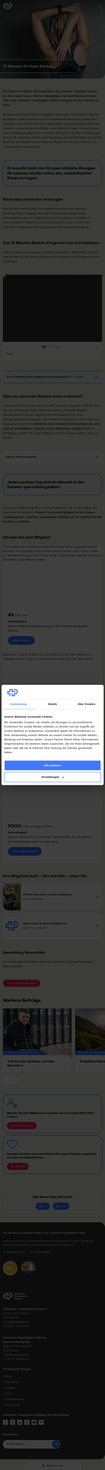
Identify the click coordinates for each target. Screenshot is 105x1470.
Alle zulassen (52, 765)
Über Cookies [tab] (86, 704)
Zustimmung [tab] (18, 704)
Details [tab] (52, 704)
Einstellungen (53, 777)
